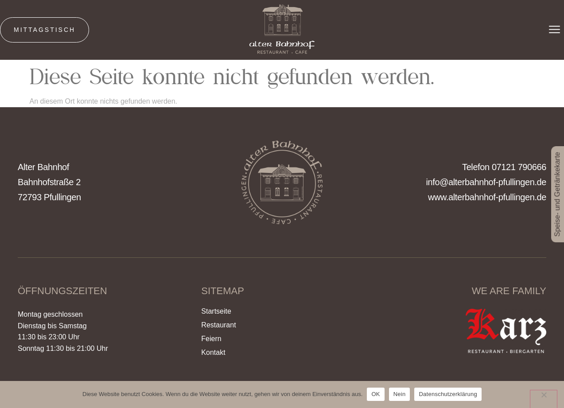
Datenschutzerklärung (448, 394)
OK (375, 394)
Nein (399, 394)
